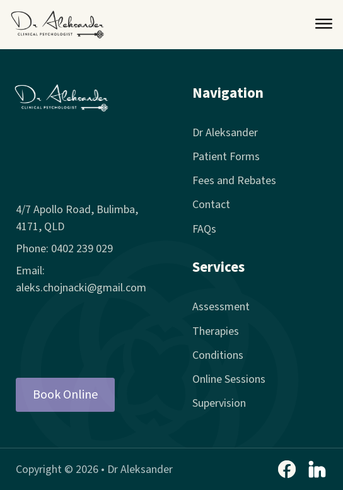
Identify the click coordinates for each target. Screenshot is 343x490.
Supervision (219, 403)
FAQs (204, 229)
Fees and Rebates (234, 181)
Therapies (215, 331)
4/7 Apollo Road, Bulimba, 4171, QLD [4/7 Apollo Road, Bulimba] (77, 218)
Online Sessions (228, 379)
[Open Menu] (323, 25)
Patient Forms (226, 157)
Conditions (217, 355)
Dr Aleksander (225, 133)
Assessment (221, 307)
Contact (211, 205)
